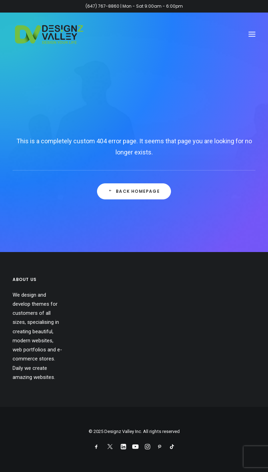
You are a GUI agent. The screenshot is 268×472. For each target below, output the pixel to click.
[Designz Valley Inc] (49, 34)
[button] (252, 34)
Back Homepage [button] (134, 191)
